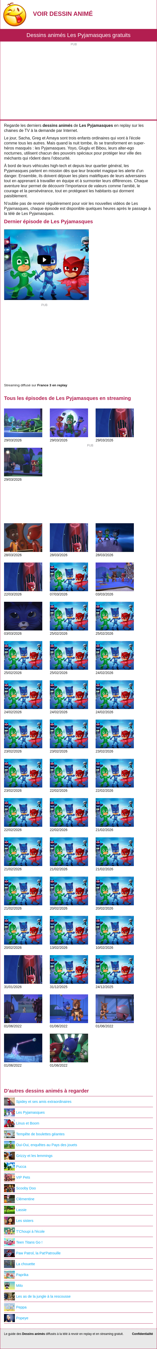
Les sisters (18, 1221)
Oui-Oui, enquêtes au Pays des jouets (40, 1145)
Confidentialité (142, 1334)
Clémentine (19, 1199)
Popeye (16, 1318)
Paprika (16, 1275)
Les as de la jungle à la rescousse (37, 1296)
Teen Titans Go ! (23, 1242)
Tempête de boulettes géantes (34, 1134)
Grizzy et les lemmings (28, 1156)
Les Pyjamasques (24, 1112)
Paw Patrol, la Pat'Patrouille (32, 1253)
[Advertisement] (78, 82)
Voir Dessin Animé (63, 13)
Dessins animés (33, 1334)
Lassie (15, 1210)
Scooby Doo (20, 1188)
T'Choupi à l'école (24, 1231)
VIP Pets (17, 1177)
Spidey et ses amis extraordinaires (37, 1102)
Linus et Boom (21, 1123)
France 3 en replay (52, 385)
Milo (13, 1286)
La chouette (19, 1264)
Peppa (15, 1307)
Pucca (15, 1167)
